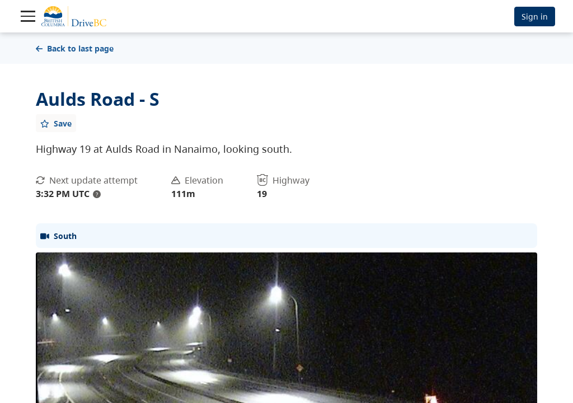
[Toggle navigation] (28, 16)
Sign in (535, 16)
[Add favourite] (56, 123)
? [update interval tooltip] (97, 194)
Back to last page (75, 48)
